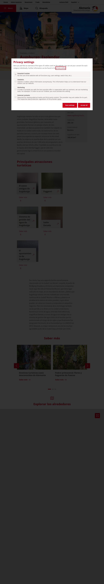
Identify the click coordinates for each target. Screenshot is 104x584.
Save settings (69, 105)
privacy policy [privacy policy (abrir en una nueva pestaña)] (60, 68)
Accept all (84, 105)
